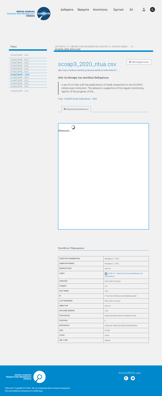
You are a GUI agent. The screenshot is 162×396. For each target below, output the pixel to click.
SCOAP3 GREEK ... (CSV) (20, 55)
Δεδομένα (67, 9)
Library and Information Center (89, 46)
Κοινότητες (100, 9)
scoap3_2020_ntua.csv (68, 49)
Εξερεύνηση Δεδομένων (76, 109)
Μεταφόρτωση (139, 62)
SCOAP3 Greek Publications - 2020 (80, 99)
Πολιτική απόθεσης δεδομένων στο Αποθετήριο (24, 391)
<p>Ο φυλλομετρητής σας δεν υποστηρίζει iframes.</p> (103, 176)
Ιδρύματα (83, 9)
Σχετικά (118, 9)
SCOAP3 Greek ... (121, 46)
